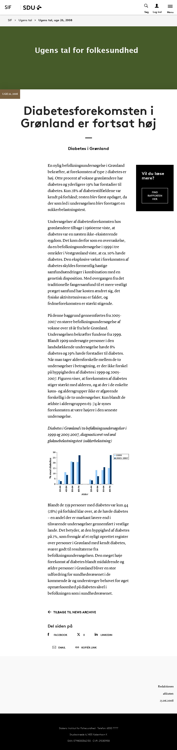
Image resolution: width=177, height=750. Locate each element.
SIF (10, 20)
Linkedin (103, 635)
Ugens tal (25, 20)
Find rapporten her (155, 195)
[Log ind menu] (157, 7)
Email (59, 647)
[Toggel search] (146, 7)
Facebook (57, 635)
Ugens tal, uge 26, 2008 (55, 20)
